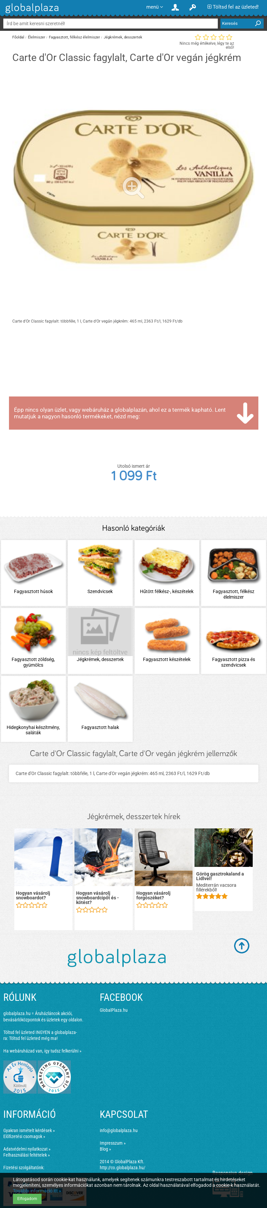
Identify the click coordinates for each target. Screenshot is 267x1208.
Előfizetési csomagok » (24, 1136)
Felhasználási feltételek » (26, 1155)
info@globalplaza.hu (119, 1130)
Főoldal (18, 37)
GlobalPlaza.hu (114, 1010)
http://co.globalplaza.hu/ (122, 1167)
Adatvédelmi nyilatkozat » (27, 1149)
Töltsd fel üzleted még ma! (33, 1038)
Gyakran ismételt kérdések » (29, 1130)
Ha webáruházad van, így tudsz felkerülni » (42, 1051)
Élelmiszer (36, 37)
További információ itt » (37, 1190)
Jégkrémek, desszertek (123, 37)
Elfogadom (27, 1198)
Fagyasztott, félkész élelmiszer (74, 37)
